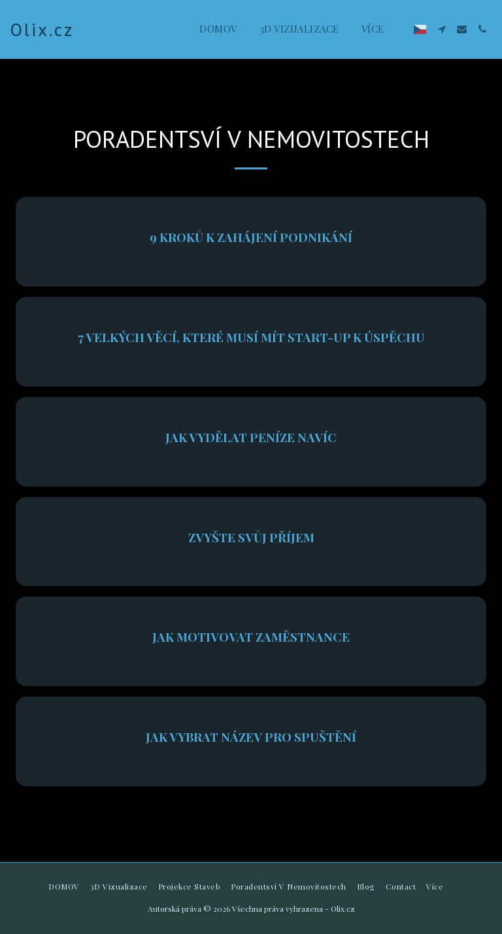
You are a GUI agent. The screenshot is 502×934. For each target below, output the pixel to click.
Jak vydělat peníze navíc (251, 437)
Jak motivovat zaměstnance (251, 637)
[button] (441, 29)
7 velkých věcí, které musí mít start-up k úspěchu (251, 337)
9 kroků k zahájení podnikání (251, 237)
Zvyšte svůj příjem (251, 537)
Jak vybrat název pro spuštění (251, 737)
